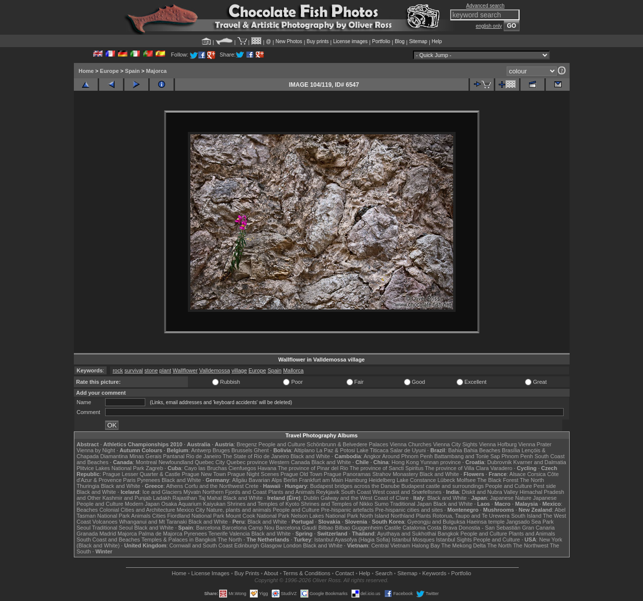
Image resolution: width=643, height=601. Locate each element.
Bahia (455, 450)
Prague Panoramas (347, 474)
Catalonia (414, 528)
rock (118, 370)
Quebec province (247, 462)
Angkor (372, 456)
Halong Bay (425, 545)
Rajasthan (185, 498)
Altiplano (304, 450)
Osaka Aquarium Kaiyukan (193, 504)
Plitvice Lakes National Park (110, 468)
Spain (132, 71)
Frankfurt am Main (321, 480)
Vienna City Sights (455, 444)
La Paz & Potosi (335, 450)
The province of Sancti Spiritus (386, 468)
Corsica (536, 474)
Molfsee (466, 480)
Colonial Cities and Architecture (137, 510)
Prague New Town (204, 474)
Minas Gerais (145, 456)
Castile (392, 528)
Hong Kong (405, 462)
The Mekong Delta (463, 545)
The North (532, 480)
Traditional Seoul (112, 528)
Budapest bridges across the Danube (355, 486)
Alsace (517, 474)
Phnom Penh (517, 456)
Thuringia (88, 486)
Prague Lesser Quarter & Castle (141, 474)
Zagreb (154, 468)
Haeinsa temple (485, 522)
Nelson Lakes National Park (324, 516)
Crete (252, 486)
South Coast (356, 492)
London (292, 545)
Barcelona (208, 528)
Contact (344, 573)
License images (350, 41)
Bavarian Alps (265, 480)
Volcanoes (104, 522)
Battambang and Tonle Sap (467, 456)
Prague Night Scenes (253, 474)
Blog (400, 41)
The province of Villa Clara (457, 468)
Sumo (381, 504)
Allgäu (239, 480)
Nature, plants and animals (238, 510)
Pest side (544, 486)
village (239, 370)
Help (437, 41)
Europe (109, 71)
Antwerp (201, 450)
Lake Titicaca (372, 450)
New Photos (289, 41)
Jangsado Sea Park (530, 522)
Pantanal (173, 456)
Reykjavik (328, 492)
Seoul (84, 528)
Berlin (290, 480)
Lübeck (446, 480)
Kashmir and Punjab (126, 498)
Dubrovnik (499, 462)
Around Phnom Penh (407, 456)
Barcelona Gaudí (296, 528)
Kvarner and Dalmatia (539, 462)
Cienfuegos (242, 468)
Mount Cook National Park (257, 516)
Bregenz (246, 444)
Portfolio (381, 41)
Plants (423, 516)
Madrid (107, 534)
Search (384, 573)
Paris (129, 480)
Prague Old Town (301, 474)
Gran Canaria (538, 528)
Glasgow (271, 545)
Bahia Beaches (482, 450)
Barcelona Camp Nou (248, 528)
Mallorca (293, 370)
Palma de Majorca (160, 534)
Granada (87, 534)
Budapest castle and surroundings (442, 486)
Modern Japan (142, 504)
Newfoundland (176, 462)
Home (86, 71)
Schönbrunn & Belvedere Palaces (348, 444)
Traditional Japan (411, 504)
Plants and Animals (291, 492)
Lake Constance (416, 480)
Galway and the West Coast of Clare (365, 498)
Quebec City (210, 462)
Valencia (240, 534)
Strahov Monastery (395, 474)
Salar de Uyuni (408, 450)
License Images (210, 573)
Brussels (242, 450)
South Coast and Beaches (108, 539)
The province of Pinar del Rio (313, 468)
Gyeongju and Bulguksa (436, 522)
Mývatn (192, 492)
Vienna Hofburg (498, 444)
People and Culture (281, 444)
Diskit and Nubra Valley (490, 492)
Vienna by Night (96, 450)
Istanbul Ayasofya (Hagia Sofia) (352, 539)
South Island (526, 516)
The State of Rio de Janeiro (256, 456)
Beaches (87, 510)
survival (133, 370)
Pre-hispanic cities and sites (409, 510)
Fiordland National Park (195, 516)
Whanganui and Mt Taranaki (153, 522)
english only (489, 26)
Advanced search (485, 5)
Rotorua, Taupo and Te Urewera (471, 516)
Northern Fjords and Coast (234, 492)
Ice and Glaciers (161, 492)
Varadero (501, 468)
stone (151, 370)
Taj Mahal (210, 498)
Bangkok (448, 534)
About (271, 573)
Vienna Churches (410, 444)
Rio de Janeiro (203, 456)
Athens (174, 486)
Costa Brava (442, 528)
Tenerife (218, 534)
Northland (402, 516)
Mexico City (190, 510)
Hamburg (356, 480)
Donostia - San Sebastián (490, 528)
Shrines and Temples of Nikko (337, 504)
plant (165, 370)
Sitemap (418, 41)
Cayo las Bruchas (205, 468)
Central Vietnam (390, 545)
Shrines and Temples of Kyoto (263, 504)
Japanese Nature (510, 498)
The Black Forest (497, 480)
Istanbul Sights (454, 539)
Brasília (511, 450)
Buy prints (318, 41)
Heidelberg (382, 480)
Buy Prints (246, 573)
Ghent (261, 450)
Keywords (434, 573)
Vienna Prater (534, 444)
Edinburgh (246, 545)
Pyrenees (148, 480)
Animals (141, 516)
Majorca (156, 71)
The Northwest (531, 545)
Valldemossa (214, 370)
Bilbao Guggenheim (359, 528)
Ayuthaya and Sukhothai (406, 534)
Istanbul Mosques (413, 539)
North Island (374, 516)
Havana (267, 468)
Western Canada (289, 462)
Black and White (310, 456)
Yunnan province (440, 462)
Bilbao (326, 528)
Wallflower (185, 370)
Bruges (221, 450)
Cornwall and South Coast (201, 545)
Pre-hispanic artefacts (347, 510)
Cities (159, 516)
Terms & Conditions (306, 573)
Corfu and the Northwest (213, 486)
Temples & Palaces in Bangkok (178, 539)
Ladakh (162, 498)
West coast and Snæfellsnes (406, 492)
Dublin (311, 498)
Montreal (146, 462)
